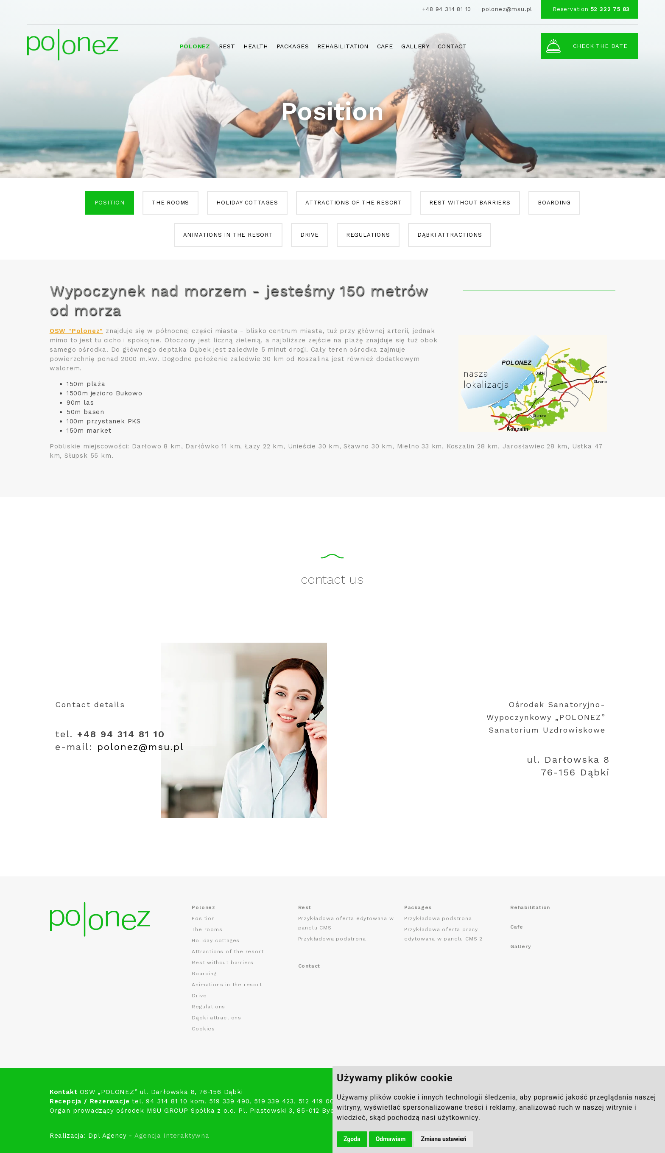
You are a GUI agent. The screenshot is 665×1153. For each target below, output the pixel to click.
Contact (452, 46)
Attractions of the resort (353, 202)
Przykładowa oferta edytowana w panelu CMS (346, 923)
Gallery (415, 46)
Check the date (586, 45)
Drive (309, 235)
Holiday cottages (247, 202)
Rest (227, 46)
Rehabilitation (343, 46)
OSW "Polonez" (76, 331)
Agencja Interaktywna (172, 1135)
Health (255, 46)
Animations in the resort (228, 235)
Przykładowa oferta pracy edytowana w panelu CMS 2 (443, 934)
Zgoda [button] (352, 1139)
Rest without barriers (470, 202)
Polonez (195, 46)
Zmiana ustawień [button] (443, 1139)
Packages (293, 46)
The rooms (170, 202)
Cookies (203, 1029)
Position (110, 202)
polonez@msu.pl (507, 9)
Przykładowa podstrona (332, 939)
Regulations (368, 235)
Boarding (554, 202)
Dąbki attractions (449, 235)
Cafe (385, 46)
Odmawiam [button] (391, 1139)
